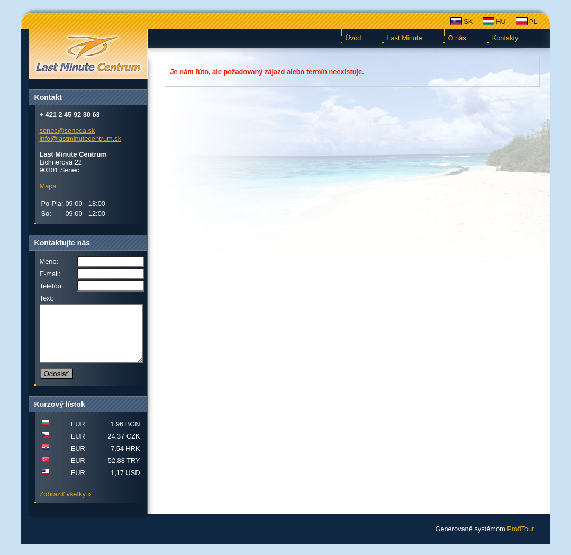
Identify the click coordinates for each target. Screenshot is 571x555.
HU (500, 21)
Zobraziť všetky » (66, 505)
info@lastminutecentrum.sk (81, 138)
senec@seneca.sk (67, 130)
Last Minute (404, 38)
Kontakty (505, 38)
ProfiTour (520, 540)
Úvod (353, 38)
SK (468, 21)
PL (533, 21)
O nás (457, 38)
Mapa (48, 186)
